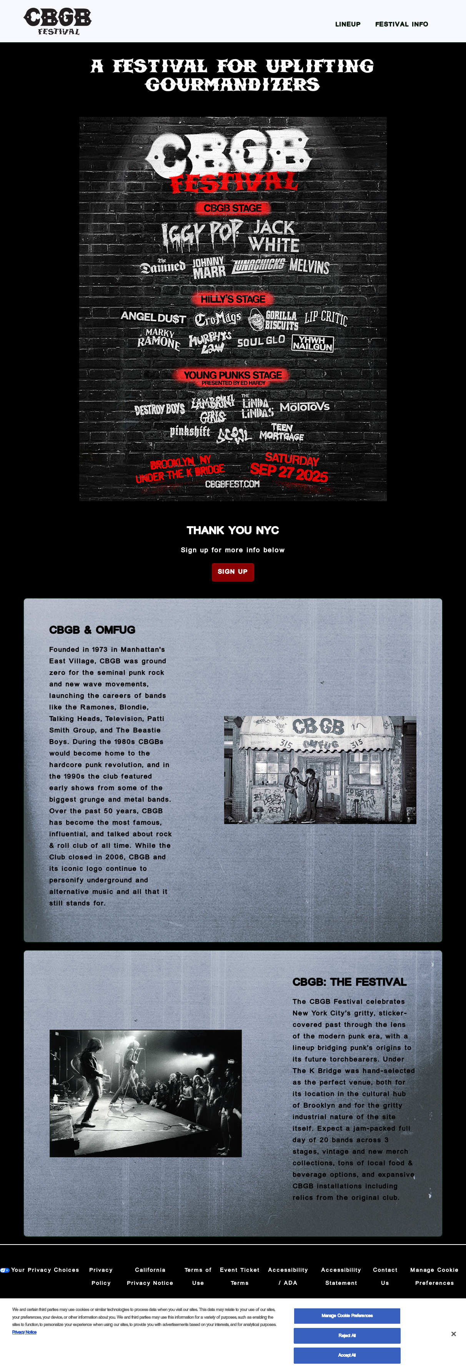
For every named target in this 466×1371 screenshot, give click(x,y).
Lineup (348, 24)
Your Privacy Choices (46, 1270)
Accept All (347, 1361)
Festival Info (402, 24)
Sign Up (233, 572)
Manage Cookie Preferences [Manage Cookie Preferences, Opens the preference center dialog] (347, 1321)
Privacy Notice (24, 1337)
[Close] (453, 1339)
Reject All (347, 1341)
